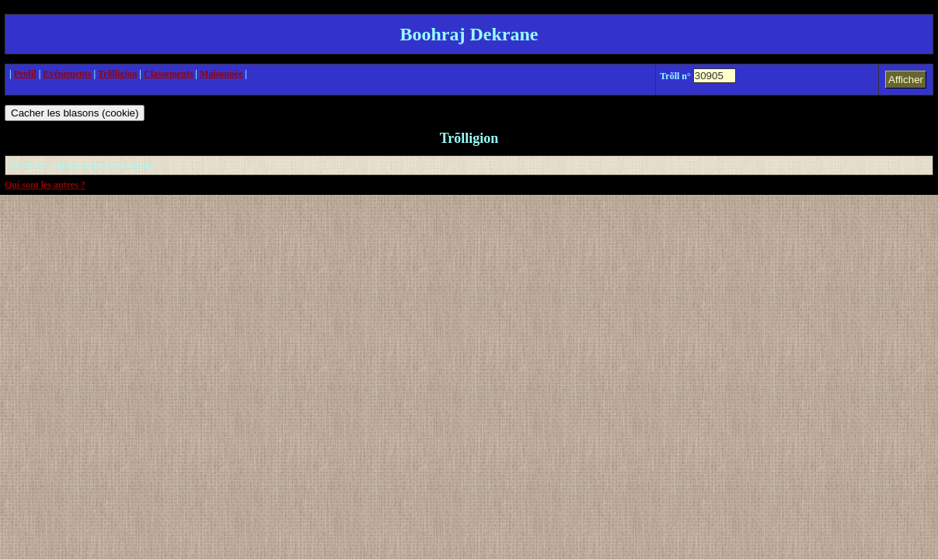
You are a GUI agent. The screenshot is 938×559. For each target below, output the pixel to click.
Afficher (905, 79)
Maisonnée (221, 73)
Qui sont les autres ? (45, 184)
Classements (168, 73)
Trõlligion (117, 73)
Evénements (67, 73)
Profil (25, 73)
